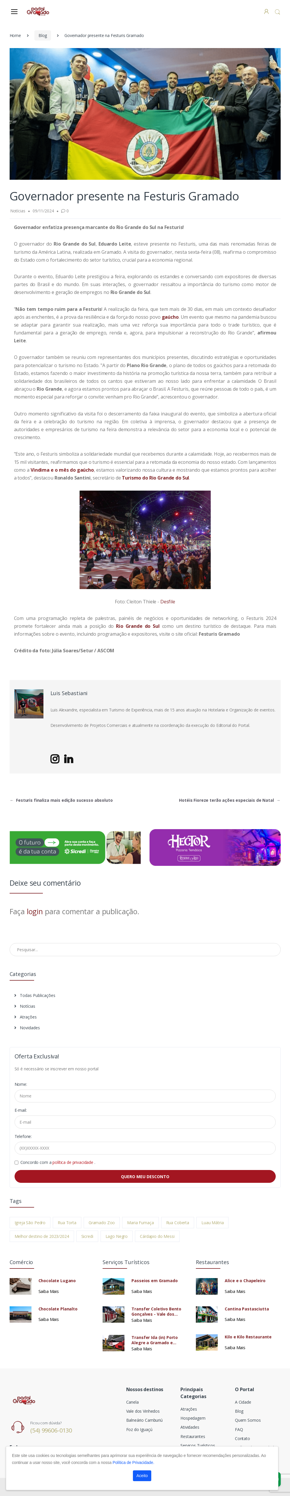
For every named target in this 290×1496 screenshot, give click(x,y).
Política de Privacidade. (133, 1462)
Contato (242, 1438)
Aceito (142, 1475)
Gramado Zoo (102, 1222)
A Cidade (243, 1402)
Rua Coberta (177, 1222)
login (35, 911)
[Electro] (38, 11)
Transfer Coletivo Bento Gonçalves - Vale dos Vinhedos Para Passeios (156, 1311)
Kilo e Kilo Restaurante (248, 1337)
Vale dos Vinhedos (143, 1411)
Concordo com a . (57, 1162)
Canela (132, 1402)
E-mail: (21, 1110)
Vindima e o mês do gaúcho (62, 470)
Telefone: (23, 1136)
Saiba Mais (48, 1291)
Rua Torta (67, 1222)
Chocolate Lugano (57, 1280)
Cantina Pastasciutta (247, 1309)
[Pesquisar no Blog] (145, 949)
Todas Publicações (34, 995)
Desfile (167, 601)
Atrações (25, 1017)
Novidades (27, 1027)
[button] (277, 11)
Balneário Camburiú (144, 1420)
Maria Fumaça (140, 1222)
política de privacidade (73, 1162)
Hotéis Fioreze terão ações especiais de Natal (229, 800)
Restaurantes (192, 1436)
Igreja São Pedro (30, 1222)
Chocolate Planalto (58, 1309)
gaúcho (170, 317)
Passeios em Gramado (154, 1280)
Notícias (24, 1006)
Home (15, 35)
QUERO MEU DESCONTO (145, 1176)
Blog (42, 35)
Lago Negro (117, 1236)
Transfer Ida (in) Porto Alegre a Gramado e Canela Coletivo (154, 1340)
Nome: (21, 1084)
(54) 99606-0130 (51, 1430)
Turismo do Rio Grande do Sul (155, 478)
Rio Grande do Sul (138, 626)
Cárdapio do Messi (157, 1236)
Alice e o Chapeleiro (245, 1280)
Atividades (189, 1427)
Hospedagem (192, 1418)
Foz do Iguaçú (139, 1429)
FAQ (239, 1429)
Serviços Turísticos (197, 1445)
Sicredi (87, 1236)
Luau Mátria (212, 1222)
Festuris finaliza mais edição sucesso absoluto (61, 800)
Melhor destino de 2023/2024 (42, 1236)
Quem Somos (248, 1420)
